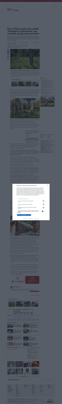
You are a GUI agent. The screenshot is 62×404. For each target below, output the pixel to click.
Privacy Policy (36, 218)
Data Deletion (25, 218)
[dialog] (31, 202)
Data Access (31, 218)
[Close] (48, 186)
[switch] (43, 201)
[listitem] (31, 198)
